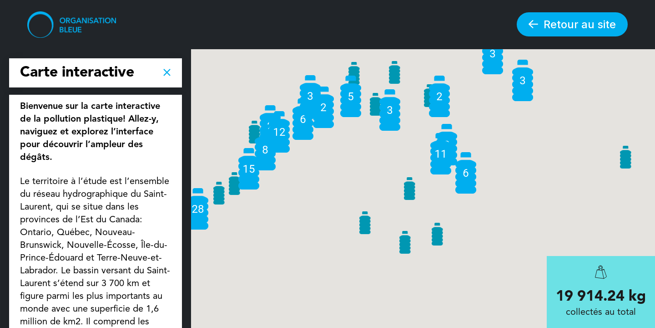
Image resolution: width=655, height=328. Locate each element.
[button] (625, 157)
